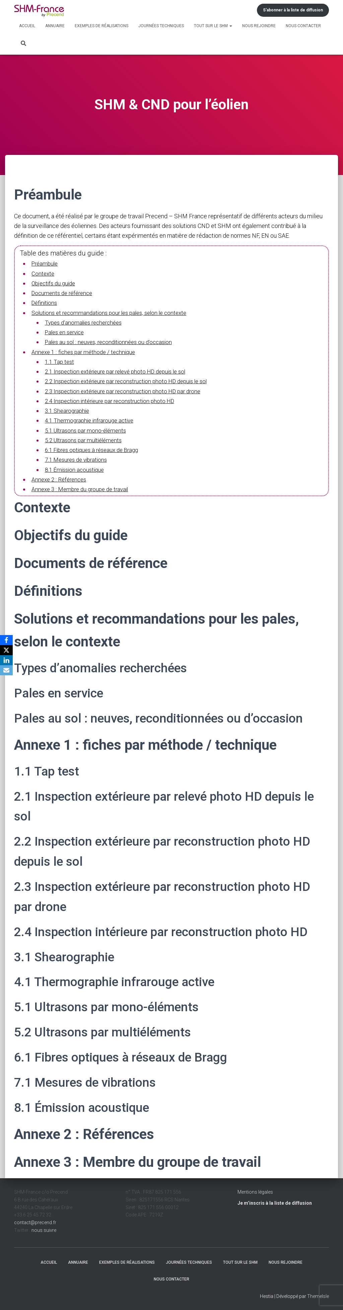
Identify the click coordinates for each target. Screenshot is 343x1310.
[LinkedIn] (6, 660)
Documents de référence (64, 292)
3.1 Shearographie (68, 409)
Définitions (45, 302)
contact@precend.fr (35, 1221)
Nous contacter (303, 25)
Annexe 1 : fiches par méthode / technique (85, 351)
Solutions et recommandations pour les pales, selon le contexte (113, 312)
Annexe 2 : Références (60, 478)
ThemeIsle (318, 1295)
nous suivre (43, 1229)
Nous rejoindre (259, 25)
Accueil (27, 25)
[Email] (6, 670)
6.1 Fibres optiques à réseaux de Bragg (95, 449)
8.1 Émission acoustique (76, 468)
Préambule (45, 263)
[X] (6, 650)
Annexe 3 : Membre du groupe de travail (82, 488)
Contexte (43, 273)
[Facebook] (6, 640)
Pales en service (66, 331)
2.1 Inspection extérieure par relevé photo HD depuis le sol (121, 371)
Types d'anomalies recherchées (86, 322)
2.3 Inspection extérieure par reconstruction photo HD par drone (128, 390)
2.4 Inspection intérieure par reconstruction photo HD (114, 400)
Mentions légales (255, 1191)
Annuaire (55, 25)
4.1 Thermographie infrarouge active (92, 419)
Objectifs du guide (55, 283)
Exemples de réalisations (101, 25)
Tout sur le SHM (213, 25)
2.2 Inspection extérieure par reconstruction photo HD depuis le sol (132, 380)
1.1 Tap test (60, 361)
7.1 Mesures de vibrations (78, 458)
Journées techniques (161, 25)
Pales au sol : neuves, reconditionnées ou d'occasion (112, 341)
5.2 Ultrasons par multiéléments (86, 439)
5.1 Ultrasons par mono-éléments (88, 429)
